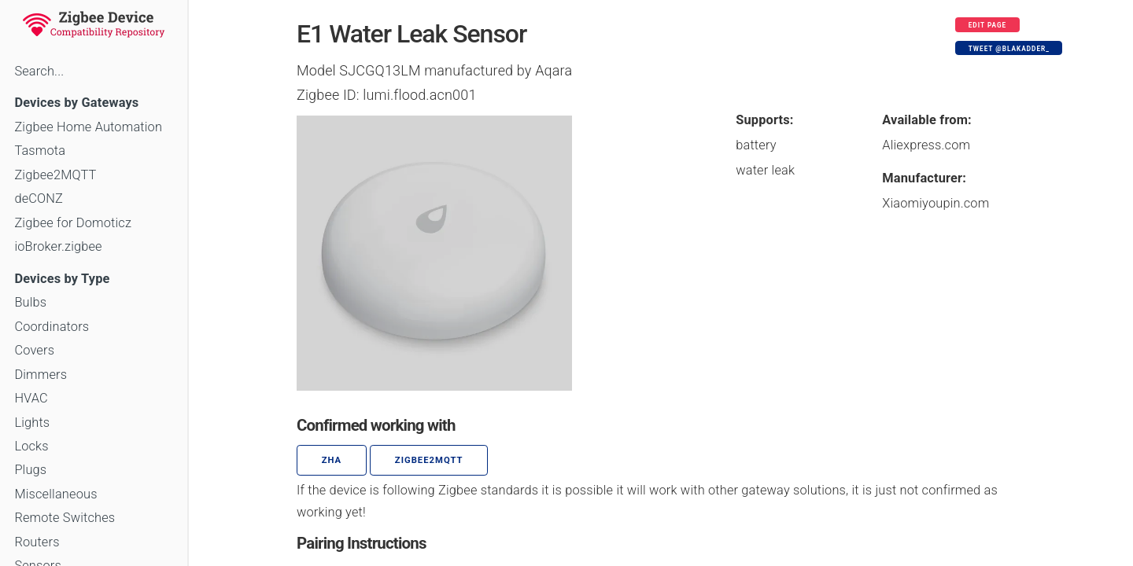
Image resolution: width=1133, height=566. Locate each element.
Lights (32, 422)
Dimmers (40, 374)
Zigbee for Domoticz (72, 222)
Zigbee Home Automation (88, 126)
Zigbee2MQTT (55, 174)
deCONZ (38, 198)
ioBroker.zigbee (57, 246)
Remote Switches (64, 517)
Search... (39, 71)
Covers (34, 350)
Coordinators (51, 326)
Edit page (988, 25)
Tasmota (39, 150)
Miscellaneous (55, 494)
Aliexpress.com (926, 145)
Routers (36, 542)
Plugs (30, 469)
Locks (31, 446)
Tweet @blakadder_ (1009, 49)
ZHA (332, 460)
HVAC (31, 398)
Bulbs (30, 302)
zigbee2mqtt (429, 460)
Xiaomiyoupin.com (935, 203)
